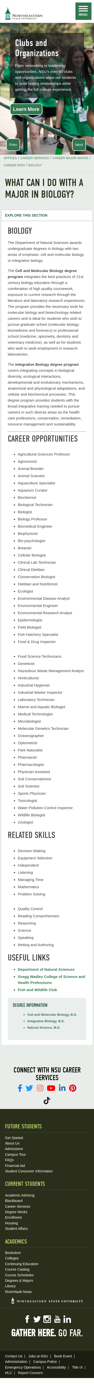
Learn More (26, 109)
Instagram (47, 1319)
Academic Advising (20, 1195)
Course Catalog (17, 1269)
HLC (8, 1373)
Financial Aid (15, 1166)
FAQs (9, 1160)
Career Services (17, 1206)
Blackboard (14, 1201)
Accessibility (56, 1367)
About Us (12, 1143)
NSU (24, 13)
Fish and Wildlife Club (37, 990)
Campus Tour (15, 1154)
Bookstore (13, 1253)
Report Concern (30, 1373)
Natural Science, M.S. (43, 1027)
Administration (16, 1362)
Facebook (27, 1319)
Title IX (77, 1367)
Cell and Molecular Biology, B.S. (52, 1014)
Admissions (14, 1149)
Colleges (12, 1258)
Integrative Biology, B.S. (46, 1021)
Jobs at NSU (38, 1356)
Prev (13, 144)
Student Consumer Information (29, 1171)
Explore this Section (26, 215)
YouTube (57, 1319)
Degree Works (16, 1212)
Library (10, 1286)
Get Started (14, 1138)
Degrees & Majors (19, 1281)
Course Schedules (19, 1275)
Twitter (37, 1319)
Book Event (63, 1356)
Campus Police (45, 1362)
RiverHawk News (18, 1292)
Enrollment (13, 1217)
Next (79, 144)
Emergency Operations (23, 1367)
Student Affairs (16, 1229)
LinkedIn (67, 1319)
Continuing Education (21, 1264)
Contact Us (13, 1356)
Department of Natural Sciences (46, 969)
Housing (11, 1223)
